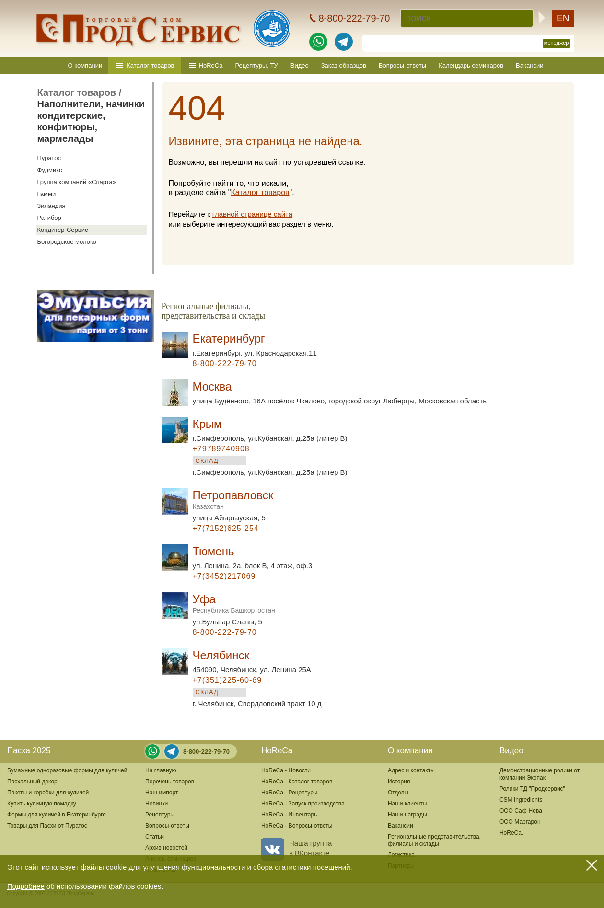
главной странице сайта (252, 214)
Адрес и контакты (411, 770)
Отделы (398, 792)
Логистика (401, 854)
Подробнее (26, 886)
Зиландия (51, 205)
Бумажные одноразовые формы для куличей (67, 770)
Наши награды (407, 814)
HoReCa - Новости (286, 770)
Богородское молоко (67, 241)
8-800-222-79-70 (206, 751)
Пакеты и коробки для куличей (48, 792)
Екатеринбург (229, 338)
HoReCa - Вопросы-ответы (296, 825)
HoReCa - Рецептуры (289, 792)
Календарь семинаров (471, 65)
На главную (160, 770)
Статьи (154, 836)
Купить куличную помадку (41, 803)
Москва (212, 386)
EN (563, 18)
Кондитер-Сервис (62, 229)
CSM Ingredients (520, 799)
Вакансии (529, 65)
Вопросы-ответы (402, 65)
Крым (207, 423)
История (399, 781)
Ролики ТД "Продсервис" (532, 788)
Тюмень (213, 551)
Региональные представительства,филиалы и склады (434, 840)
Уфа (234, 603)
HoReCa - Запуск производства (303, 803)
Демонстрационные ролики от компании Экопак (539, 774)
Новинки (156, 803)
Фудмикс (49, 169)
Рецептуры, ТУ (256, 65)
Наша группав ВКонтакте (296, 848)
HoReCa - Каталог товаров (296, 781)
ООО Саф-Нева (520, 810)
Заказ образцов (343, 65)
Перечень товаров (169, 781)
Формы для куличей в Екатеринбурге (56, 814)
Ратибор (49, 217)
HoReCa (211, 65)
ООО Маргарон (520, 821)
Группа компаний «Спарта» (76, 181)
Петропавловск (233, 499)
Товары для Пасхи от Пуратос (47, 825)
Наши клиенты (407, 803)
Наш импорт (161, 792)
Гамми (46, 193)
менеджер (556, 43)
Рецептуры (159, 814)
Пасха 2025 (28, 750)
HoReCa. (511, 832)
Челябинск (221, 655)
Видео (299, 65)
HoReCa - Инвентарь (289, 814)
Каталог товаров (150, 65)
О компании (85, 65)
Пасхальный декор (32, 781)
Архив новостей (166, 847)
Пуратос (49, 157)
